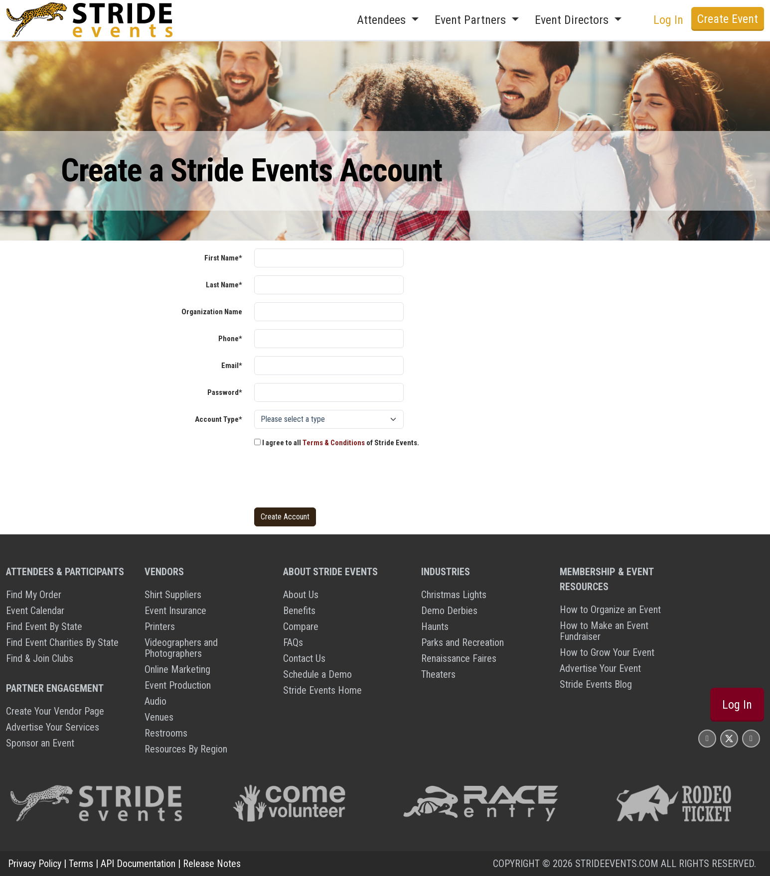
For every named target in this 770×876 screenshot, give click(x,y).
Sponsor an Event (40, 743)
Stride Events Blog (596, 684)
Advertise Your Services (52, 727)
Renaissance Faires (458, 658)
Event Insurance (175, 611)
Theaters (438, 674)
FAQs (293, 642)
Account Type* (218, 419)
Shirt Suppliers (173, 595)
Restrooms (166, 733)
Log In (668, 20)
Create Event (727, 19)
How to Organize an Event (610, 610)
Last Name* (224, 284)
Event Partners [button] (472, 20)
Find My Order (33, 595)
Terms (81, 864)
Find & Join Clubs (39, 658)
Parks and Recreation (462, 642)
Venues (159, 717)
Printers (160, 626)
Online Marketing (177, 669)
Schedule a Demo (317, 674)
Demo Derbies (449, 611)
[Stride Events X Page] (729, 738)
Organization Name (211, 311)
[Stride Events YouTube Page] (751, 738)
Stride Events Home (322, 690)
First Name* (223, 257)
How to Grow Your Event (607, 652)
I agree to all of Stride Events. (336, 442)
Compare (300, 626)
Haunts (435, 626)
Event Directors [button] (573, 20)
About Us (300, 595)
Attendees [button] (383, 20)
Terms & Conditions (334, 442)
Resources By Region (186, 749)
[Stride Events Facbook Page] (707, 738)
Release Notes (212, 864)
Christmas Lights (453, 595)
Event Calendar (35, 611)
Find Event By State (44, 626)
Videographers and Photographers (181, 647)
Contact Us (304, 658)
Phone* (230, 338)
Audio (155, 701)
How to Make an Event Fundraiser (604, 631)
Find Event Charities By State (62, 642)
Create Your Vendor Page (55, 711)
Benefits (299, 611)
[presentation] (330, 480)
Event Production (178, 685)
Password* (224, 392)
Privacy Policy (34, 864)
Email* (231, 365)
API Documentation (138, 864)
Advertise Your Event (600, 668)
